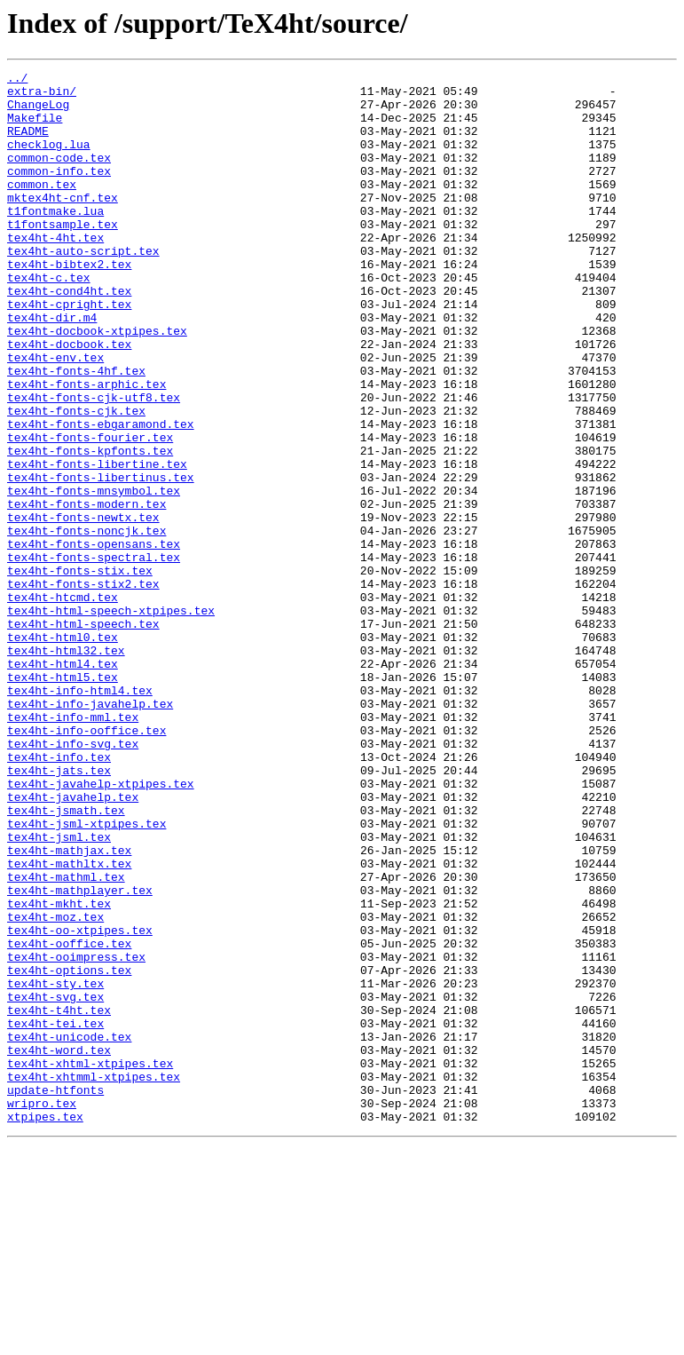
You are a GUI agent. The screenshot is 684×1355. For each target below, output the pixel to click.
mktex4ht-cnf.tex (62, 224)
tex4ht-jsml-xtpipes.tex (86, 975)
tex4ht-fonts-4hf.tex (76, 432)
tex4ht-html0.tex (62, 751)
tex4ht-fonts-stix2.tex (83, 687)
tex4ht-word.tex (59, 1247)
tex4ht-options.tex (69, 1151)
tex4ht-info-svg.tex (72, 879)
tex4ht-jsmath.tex (66, 959)
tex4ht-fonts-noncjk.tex (86, 623)
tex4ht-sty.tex (55, 1167)
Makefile (34, 128)
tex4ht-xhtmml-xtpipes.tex (93, 1279)
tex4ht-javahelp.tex (72, 943)
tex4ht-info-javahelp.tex (90, 831)
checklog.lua (48, 160)
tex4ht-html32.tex (66, 767)
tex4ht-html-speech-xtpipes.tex (111, 719)
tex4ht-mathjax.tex (69, 1007)
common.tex (41, 208)
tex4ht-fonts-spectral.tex (93, 655)
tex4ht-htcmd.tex (62, 703)
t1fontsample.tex (62, 256)
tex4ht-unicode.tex (69, 1231)
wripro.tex (41, 1311)
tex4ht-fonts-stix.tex (80, 671)
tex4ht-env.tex (55, 416)
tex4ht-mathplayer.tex (80, 1055)
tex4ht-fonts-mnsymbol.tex (93, 575)
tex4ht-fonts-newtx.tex (83, 607)
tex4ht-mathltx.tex (69, 1023)
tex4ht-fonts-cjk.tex (76, 479)
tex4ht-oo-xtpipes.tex (80, 1103)
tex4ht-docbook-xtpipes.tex (97, 384)
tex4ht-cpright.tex (69, 352)
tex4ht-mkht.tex (59, 1071)
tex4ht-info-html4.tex (80, 815)
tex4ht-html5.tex (62, 799)
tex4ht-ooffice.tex (69, 1119)
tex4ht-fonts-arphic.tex (86, 448)
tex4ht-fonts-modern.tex (86, 591)
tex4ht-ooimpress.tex (76, 1135)
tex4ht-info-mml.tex (72, 847)
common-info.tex (59, 192)
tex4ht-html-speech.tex (83, 735)
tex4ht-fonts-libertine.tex (97, 543)
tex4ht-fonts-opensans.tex (93, 639)
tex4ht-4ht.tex (55, 272)
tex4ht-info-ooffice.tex (86, 863)
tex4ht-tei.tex (55, 1215)
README (28, 144)
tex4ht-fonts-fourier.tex (90, 511)
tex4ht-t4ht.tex (59, 1199)
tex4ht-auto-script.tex (83, 288)
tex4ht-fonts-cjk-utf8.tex (93, 463)
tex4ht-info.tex (59, 895)
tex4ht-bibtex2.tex (69, 304)
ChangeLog (38, 112)
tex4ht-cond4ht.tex (69, 336)
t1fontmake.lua (55, 240)
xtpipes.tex (45, 1327)
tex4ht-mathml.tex (66, 1039)
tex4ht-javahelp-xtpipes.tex (100, 927)
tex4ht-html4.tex (62, 783)
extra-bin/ (41, 96)
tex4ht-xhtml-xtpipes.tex (90, 1263)
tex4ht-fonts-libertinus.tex (100, 559)
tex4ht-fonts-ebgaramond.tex (100, 495)
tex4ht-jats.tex (59, 911)
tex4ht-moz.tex (55, 1087)
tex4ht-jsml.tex (59, 991)
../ (17, 80)
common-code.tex (59, 176)
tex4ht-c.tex (48, 320)
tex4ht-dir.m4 (52, 368)
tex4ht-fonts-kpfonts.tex (90, 527)
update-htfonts (55, 1295)
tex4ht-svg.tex (55, 1183)
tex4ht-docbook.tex (69, 400)
